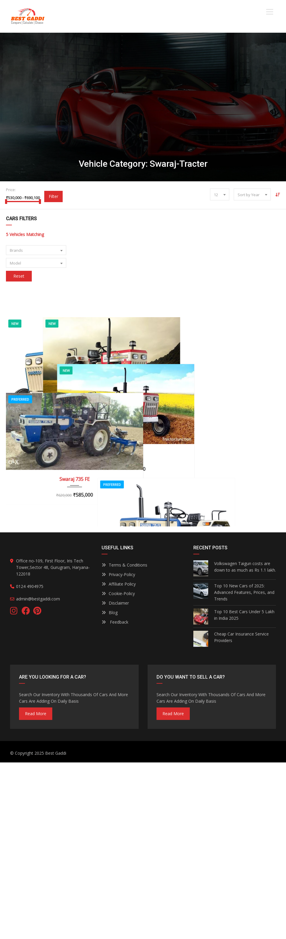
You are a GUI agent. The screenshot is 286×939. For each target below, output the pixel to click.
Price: (11, 189)
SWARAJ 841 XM (211, 417)
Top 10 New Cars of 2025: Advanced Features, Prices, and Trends (244, 768)
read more (35, 890)
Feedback (115, 798)
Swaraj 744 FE (74, 441)
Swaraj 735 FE (74, 552)
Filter (53, 196)
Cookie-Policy (118, 770)
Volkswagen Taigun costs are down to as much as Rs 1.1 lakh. (245, 743)
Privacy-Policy (118, 751)
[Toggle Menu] (269, 12)
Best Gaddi (55, 929)
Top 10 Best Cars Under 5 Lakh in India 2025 (244, 791)
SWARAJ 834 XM (211, 677)
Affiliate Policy (119, 760)
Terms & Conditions (124, 741)
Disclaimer (115, 779)
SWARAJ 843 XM (211, 532)
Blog (110, 789)
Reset (18, 276)
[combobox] (219, 194)
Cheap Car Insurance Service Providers (241, 814)
